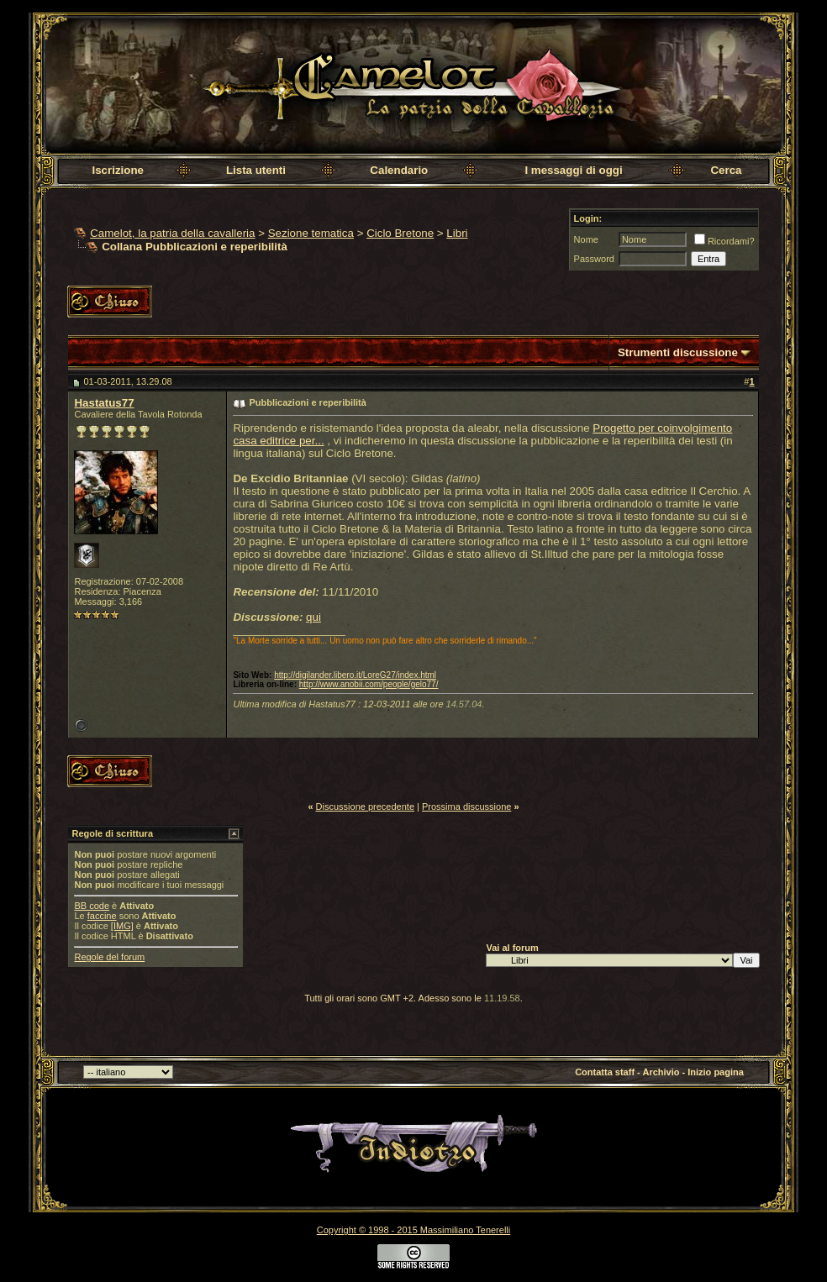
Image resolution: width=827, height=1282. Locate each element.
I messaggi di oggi (573, 170)
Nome (586, 239)
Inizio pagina (715, 1072)
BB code (91, 906)
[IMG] (122, 926)
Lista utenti (256, 170)
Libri (456, 233)
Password (594, 259)
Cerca (725, 170)
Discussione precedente (365, 806)
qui (313, 617)
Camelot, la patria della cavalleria (172, 233)
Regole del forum (109, 957)
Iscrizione (117, 170)
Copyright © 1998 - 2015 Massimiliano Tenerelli (413, 1230)
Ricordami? (724, 241)
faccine (102, 916)
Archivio (660, 1072)
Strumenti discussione (678, 352)
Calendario (399, 170)
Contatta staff (605, 1072)
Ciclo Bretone (400, 233)
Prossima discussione (466, 806)
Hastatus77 (104, 403)
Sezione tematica (311, 233)
